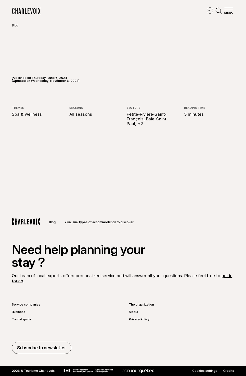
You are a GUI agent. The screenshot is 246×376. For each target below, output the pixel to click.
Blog (15, 25)
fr (210, 10)
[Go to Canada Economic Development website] (88, 371)
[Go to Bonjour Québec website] (138, 371)
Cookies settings (204, 370)
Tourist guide (21, 319)
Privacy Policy (139, 319)
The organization (141, 304)
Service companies (26, 304)
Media (133, 311)
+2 (140, 123)
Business (18, 311)
